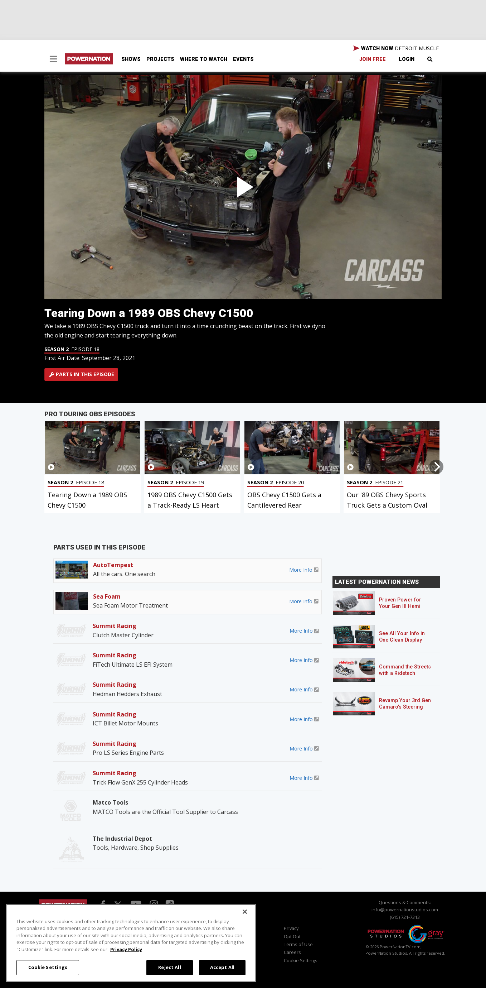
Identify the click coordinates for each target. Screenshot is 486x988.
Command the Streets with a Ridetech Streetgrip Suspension (405, 673)
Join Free (372, 59)
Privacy (291, 928)
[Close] (245, 912)
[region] (131, 943)
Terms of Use (298, 944)
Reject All (169, 967)
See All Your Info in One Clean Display (402, 636)
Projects (160, 59)
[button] (53, 60)
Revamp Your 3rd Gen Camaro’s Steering (405, 703)
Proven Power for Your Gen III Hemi (400, 603)
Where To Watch (203, 59)
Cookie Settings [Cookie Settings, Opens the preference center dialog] (48, 967)
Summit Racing (114, 626)
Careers (292, 952)
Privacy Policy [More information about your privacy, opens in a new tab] (126, 949)
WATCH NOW (396, 48)
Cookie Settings (300, 960)
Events (243, 59)
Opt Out (292, 936)
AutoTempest (113, 565)
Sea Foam (107, 596)
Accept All (222, 967)
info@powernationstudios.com (404, 909)
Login (406, 59)
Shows (131, 59)
